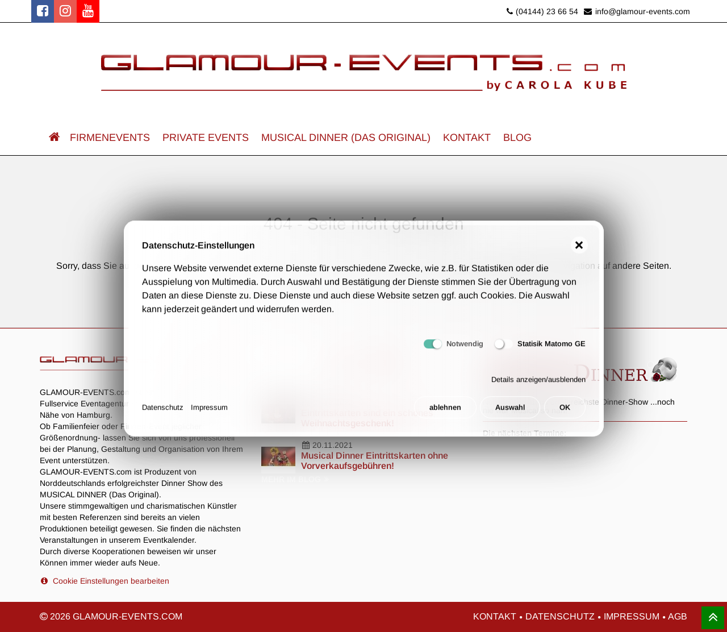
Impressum (209, 412)
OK (564, 412)
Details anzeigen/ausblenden (538, 384)
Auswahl (510, 412)
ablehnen (445, 412)
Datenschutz (162, 412)
